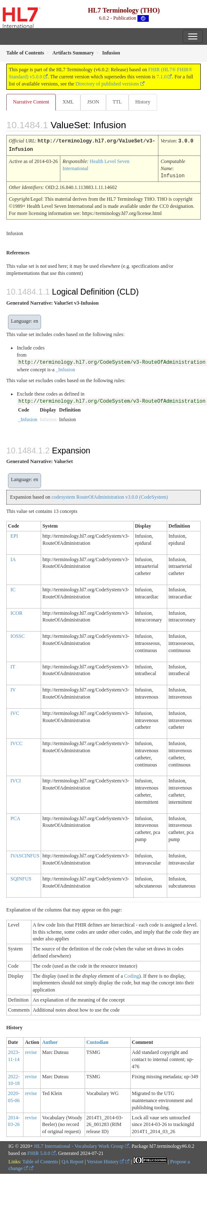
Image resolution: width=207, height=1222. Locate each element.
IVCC (16, 742)
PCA (15, 817)
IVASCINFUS (24, 854)
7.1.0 (161, 77)
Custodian (97, 1041)
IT (12, 665)
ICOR (16, 612)
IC (13, 588)
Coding (131, 975)
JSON (93, 102)
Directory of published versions (107, 84)
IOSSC (17, 635)
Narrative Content (31, 102)
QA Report (72, 1160)
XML (68, 102)
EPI (14, 535)
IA (13, 558)
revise (31, 1051)
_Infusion (65, 368)
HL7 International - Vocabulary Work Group (79, 1145)
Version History (105, 1160)
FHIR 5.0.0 (38, 1152)
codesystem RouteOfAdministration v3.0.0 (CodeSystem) (110, 496)
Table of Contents (40, 1160)
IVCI (15, 779)
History (142, 102)
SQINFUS (20, 877)
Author (49, 1041)
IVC (14, 712)
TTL (117, 102)
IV (13, 688)
